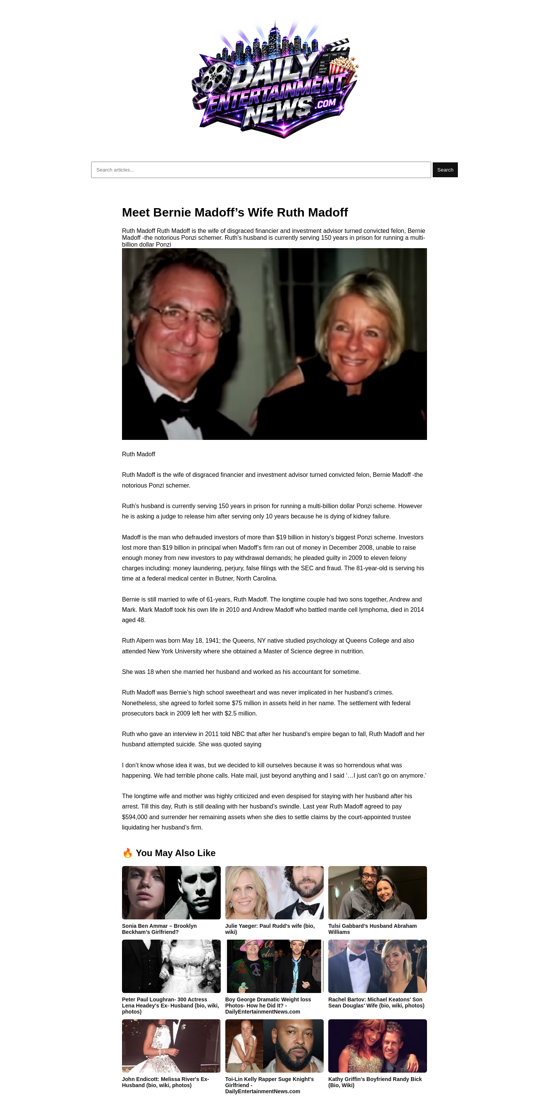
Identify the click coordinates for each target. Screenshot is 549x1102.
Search (445, 170)
